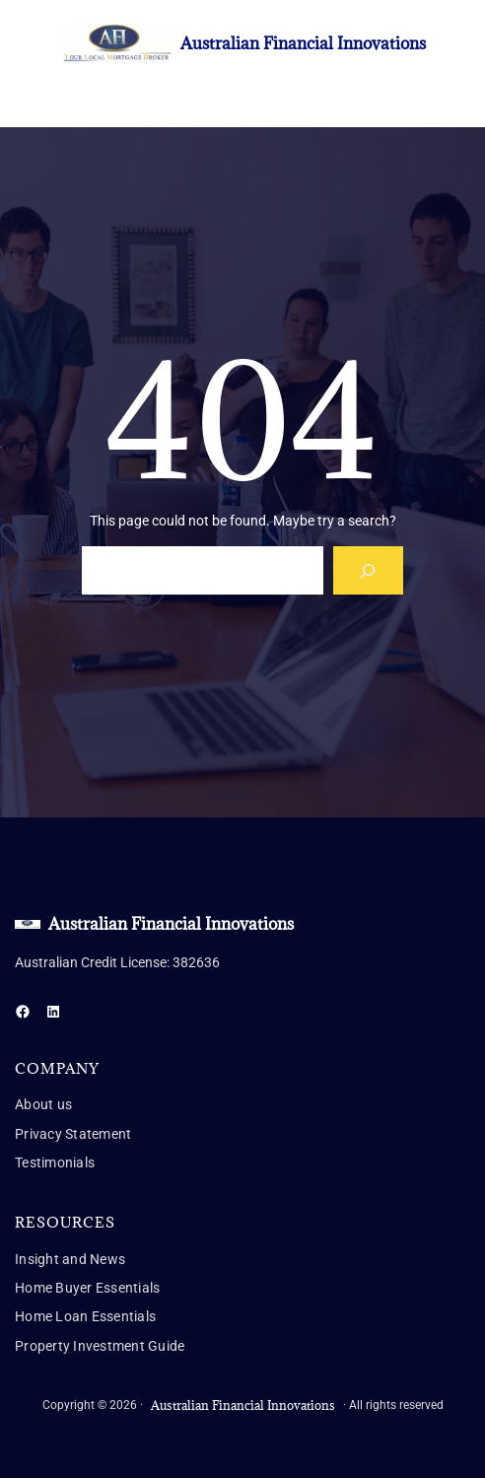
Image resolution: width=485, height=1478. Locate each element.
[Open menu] (26, 92)
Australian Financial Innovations (303, 43)
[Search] (368, 570)
